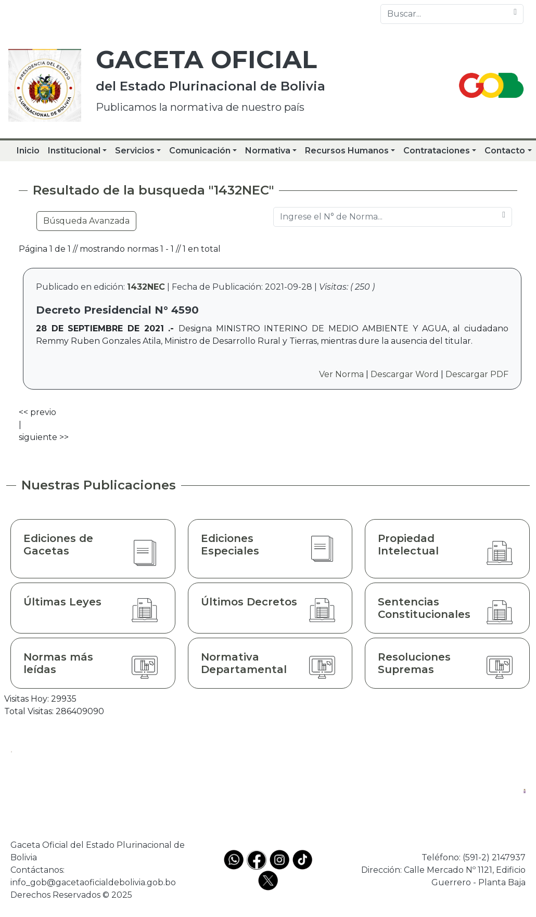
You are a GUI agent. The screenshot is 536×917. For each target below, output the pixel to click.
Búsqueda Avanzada (86, 221)
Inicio (28, 151)
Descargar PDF (476, 374)
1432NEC (146, 287)
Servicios (135, 151)
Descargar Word (405, 374)
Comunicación (200, 151)
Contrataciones (436, 151)
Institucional (74, 151)
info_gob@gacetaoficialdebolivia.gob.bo (93, 882)
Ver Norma (341, 374)
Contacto (504, 151)
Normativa (267, 151)
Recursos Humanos (347, 151)
